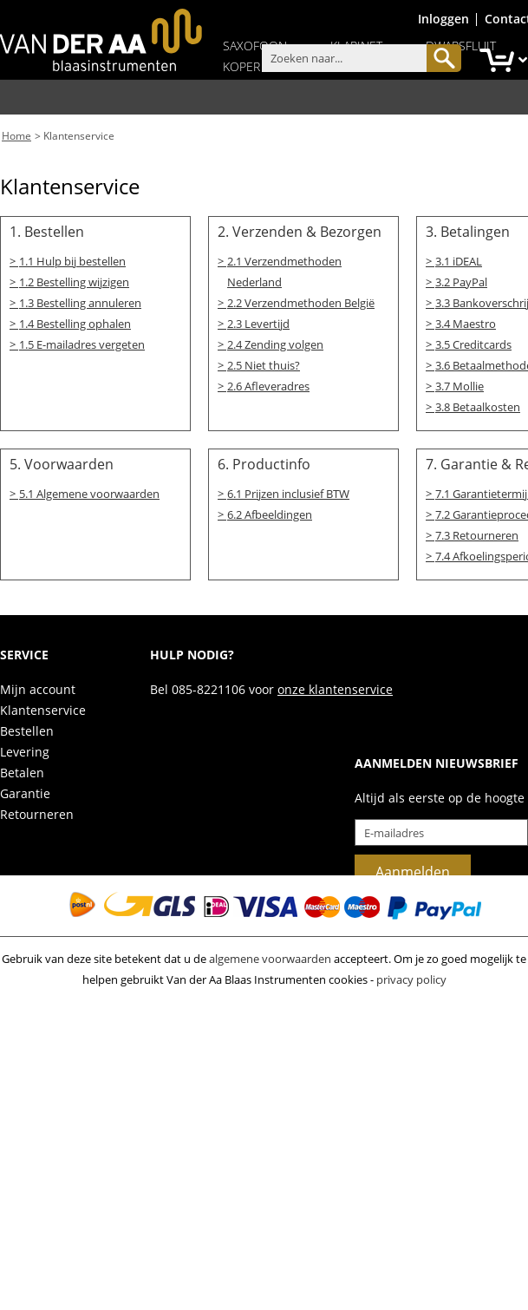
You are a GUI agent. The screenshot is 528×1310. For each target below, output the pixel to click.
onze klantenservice (335, 686)
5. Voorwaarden (62, 461)
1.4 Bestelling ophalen (75, 321)
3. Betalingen (468, 229)
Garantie (25, 791)
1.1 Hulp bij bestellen (72, 259)
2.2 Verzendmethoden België (301, 301)
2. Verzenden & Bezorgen (299, 229)
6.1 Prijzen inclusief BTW (288, 491)
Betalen (22, 770)
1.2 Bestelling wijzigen (74, 280)
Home (16, 135)
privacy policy (411, 977)
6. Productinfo (264, 461)
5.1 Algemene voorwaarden (89, 491)
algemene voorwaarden (270, 956)
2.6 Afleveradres (268, 383)
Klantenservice (78, 135)
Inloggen (443, 18)
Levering (24, 749)
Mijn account (37, 686)
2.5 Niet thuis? (263, 362)
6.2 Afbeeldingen (269, 511)
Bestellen (27, 728)
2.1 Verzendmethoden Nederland (284, 270)
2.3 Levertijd (258, 321)
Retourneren (37, 811)
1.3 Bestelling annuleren (80, 301)
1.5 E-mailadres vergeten (82, 342)
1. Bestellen (47, 229)
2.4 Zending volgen (275, 342)
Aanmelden (412, 869)
